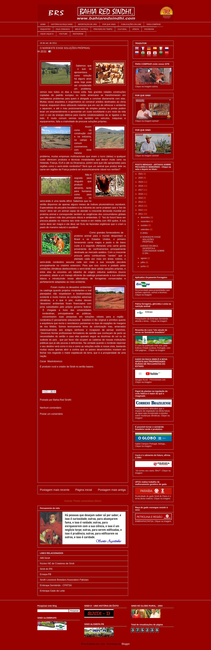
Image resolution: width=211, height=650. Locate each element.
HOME (43, 24)
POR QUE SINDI (109, 24)
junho (143, 266)
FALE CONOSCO (63, 29)
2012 (140, 210)
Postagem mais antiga (112, 489)
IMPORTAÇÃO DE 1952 (87, 24)
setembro (145, 229)
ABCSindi (45, 558)
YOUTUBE (63, 34)
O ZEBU (144, 233)
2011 (140, 214)
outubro (144, 225)
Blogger (126, 644)
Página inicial (83, 489)
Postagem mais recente (54, 489)
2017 (140, 190)
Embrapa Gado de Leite (52, 591)
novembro (145, 221)
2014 (140, 202)
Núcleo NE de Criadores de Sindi (57, 563)
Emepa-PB (45, 574)
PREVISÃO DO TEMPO (102, 29)
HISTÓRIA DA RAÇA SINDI (62, 24)
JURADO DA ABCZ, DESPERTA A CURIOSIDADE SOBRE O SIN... (152, 249)
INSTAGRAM (78, 34)
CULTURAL (122, 29)
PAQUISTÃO (45, 29)
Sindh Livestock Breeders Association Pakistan (64, 580)
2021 (140, 174)
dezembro (145, 217)
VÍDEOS (135, 29)
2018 (140, 186)
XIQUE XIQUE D (46, 34)
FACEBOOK (149, 29)
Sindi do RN (46, 569)
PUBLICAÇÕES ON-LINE (131, 24)
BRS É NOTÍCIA (81, 29)
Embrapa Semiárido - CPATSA (56, 585)
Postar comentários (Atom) (87, 501)
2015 (140, 198)
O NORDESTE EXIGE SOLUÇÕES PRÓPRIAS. (150, 239)
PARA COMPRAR (154, 24)
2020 (140, 178)
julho (143, 262)
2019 (140, 182)
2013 (140, 206)
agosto (144, 258)
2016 (140, 194)
